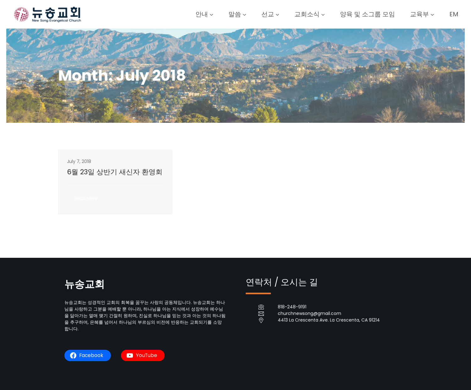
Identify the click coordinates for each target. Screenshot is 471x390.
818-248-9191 (292, 307)
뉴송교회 (84, 284)
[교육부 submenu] (432, 14)
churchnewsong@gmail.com (309, 313)
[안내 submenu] (211, 14)
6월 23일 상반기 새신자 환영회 (114, 172)
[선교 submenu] (277, 14)
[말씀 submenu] (244, 14)
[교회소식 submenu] (323, 14)
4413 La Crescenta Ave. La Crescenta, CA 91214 (329, 320)
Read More (88, 200)
